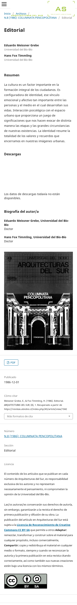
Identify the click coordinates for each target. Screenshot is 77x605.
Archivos (21, 13)
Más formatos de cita (20, 416)
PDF (12, 362)
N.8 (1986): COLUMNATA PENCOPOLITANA (30, 17)
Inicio (7, 13)
